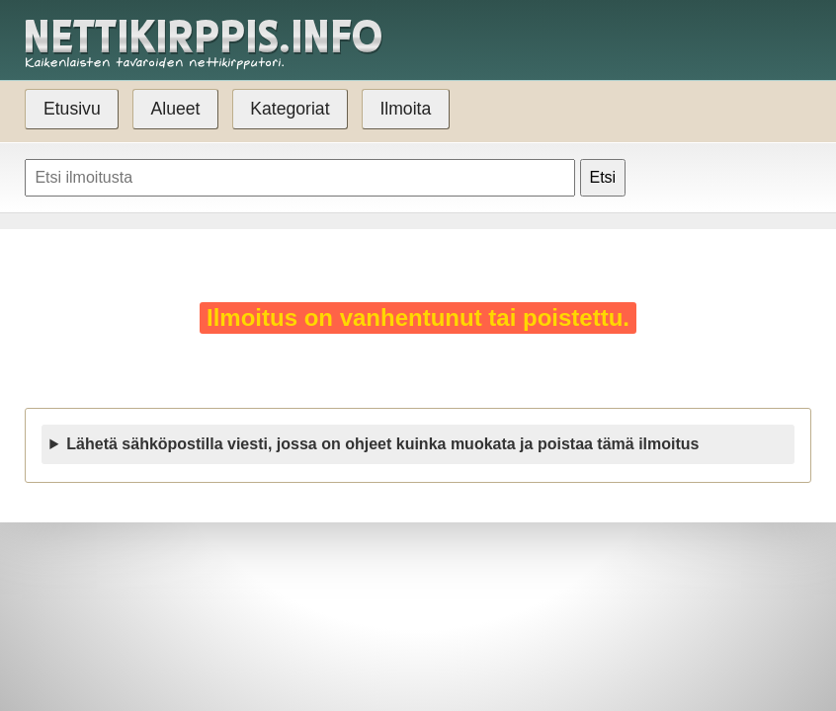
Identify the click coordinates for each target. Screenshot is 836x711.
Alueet (176, 108)
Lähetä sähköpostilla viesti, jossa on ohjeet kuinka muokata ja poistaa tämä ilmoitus (382, 443)
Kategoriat (289, 108)
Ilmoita (405, 108)
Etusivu (72, 108)
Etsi (603, 177)
